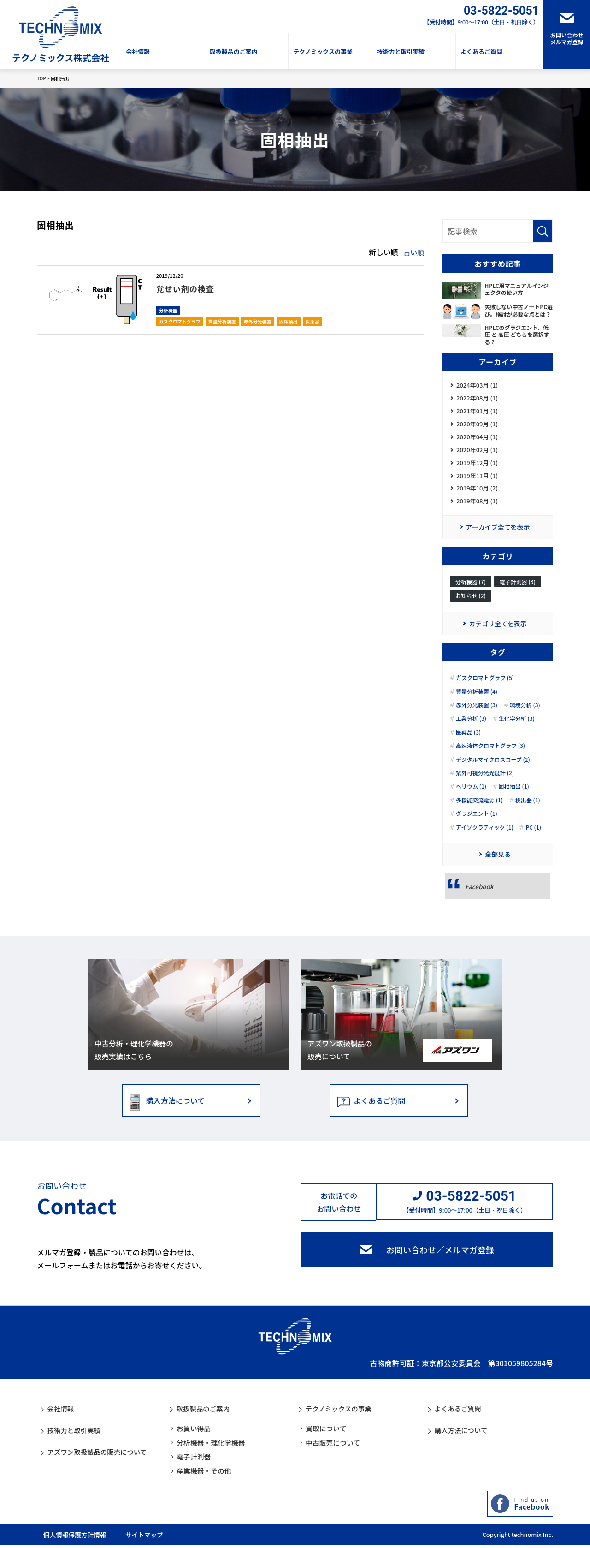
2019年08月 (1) (477, 507)
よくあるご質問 (481, 51)
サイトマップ (163, 1537)
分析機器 (168, 310)
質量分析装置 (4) (476, 700)
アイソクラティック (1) (484, 835)
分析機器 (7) (470, 589)
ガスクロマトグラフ (180, 321)
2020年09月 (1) (477, 426)
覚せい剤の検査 (190, 288)
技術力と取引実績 (401, 51)
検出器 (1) (527, 808)
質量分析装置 (222, 321)
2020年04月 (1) (477, 440)
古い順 (413, 251)
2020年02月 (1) (477, 453)
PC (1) (533, 835)
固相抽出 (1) (514, 795)
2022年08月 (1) (477, 399)
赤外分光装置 (257, 321)
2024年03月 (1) (477, 385)
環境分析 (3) (525, 713)
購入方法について (175, 1110)
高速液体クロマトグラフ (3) (490, 754)
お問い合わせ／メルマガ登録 (440, 1260)
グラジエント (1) (476, 822)
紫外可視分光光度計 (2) (485, 781)
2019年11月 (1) (477, 480)
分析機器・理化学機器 (213, 1446)
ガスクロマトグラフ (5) (485, 686)
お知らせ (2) (470, 603)
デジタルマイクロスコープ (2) (493, 768)
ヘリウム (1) (471, 795)
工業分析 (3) (471, 727)
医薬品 (312, 321)
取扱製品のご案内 (234, 51)
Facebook (480, 895)
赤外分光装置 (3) (476, 713)
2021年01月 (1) (477, 412)
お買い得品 (195, 1431)
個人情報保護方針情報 (74, 1537)
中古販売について (335, 1446)
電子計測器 (195, 1459)
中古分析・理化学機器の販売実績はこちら (135, 1058)
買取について (328, 1431)
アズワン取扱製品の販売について (340, 1058)
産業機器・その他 (206, 1474)
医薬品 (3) (468, 740)
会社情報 (138, 51)
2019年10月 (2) (477, 494)
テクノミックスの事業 (323, 51)
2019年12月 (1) (477, 467)
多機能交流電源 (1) (479, 808)
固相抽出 (288, 321)
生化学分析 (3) (517, 727)
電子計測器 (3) (518, 589)
